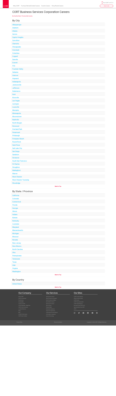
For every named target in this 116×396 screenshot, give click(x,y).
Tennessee (16, 259)
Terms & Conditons (58, 322)
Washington (16, 271)
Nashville (15, 120)
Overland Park (17, 129)
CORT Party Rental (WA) (78, 301)
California (15, 195)
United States (17, 284)
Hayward (15, 78)
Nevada (15, 240)
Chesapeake (16, 47)
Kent (14, 94)
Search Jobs (106, 6)
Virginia (15, 268)
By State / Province (21, 16)
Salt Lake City (17, 148)
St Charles (16, 164)
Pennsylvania (16, 256)
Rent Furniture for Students (51, 298)
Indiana (14, 214)
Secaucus (15, 158)
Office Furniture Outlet (78, 298)
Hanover (15, 75)
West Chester (17, 177)
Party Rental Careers (57, 6)
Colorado (15, 199)
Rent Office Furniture (50, 301)
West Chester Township (20, 180)
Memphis (15, 110)
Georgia (15, 208)
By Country (29, 16)
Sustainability (21, 301)
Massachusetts (17, 230)
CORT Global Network (78, 303)
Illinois (14, 211)
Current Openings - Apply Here (24, 305)
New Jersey (16, 243)
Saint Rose (16, 145)
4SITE (75, 308)
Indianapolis (16, 82)
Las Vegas (16, 101)
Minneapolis (16, 113)
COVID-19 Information (22, 314)
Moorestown (16, 117)
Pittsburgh (16, 135)
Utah (13, 265)
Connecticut (16, 202)
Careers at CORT (21, 303)
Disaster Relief (49, 307)
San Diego (15, 151)
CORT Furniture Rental (78, 296)
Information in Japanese (51, 314)
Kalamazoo (16, 91)
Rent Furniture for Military (51, 300)
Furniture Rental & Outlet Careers (30, 6)
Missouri (15, 237)
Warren (14, 174)
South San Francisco (19, 161)
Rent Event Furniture (50, 303)
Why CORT (16, 6)
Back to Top (58, 186)
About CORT (20, 296)
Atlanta (14, 31)
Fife (13, 66)
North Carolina (17, 249)
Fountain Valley (17, 69)
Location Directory (22, 308)
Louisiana (15, 224)
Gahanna (15, 72)
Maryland (15, 227)
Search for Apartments (50, 310)
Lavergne (15, 104)
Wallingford (16, 170)
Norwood (15, 126)
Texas (14, 262)
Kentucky (15, 221)
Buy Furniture (48, 305)
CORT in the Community (23, 307)
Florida (14, 205)
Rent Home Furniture (50, 296)
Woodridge (16, 183)
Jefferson (15, 88)
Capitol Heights (17, 37)
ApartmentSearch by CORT (79, 307)
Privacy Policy (19, 322)
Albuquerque (16, 25)
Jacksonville (16, 85)
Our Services (20, 300)
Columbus (15, 53)
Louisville (15, 107)
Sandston (15, 155)
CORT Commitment (22, 298)
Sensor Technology (50, 316)
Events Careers (45, 6)
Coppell (15, 56)
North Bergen (17, 123)
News (19, 310)
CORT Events (76, 300)
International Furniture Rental (52, 312)
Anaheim (15, 28)
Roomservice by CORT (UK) (79, 305)
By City (14, 16)
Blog (19, 312)
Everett (15, 63)
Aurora (14, 34)
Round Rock (16, 142)
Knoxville (15, 98)
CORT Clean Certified (22, 316)
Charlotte (15, 44)
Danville (15, 59)
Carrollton (15, 40)
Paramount (16, 132)
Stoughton (16, 167)
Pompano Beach (18, 139)
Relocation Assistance (50, 308)
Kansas (14, 218)
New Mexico (16, 246)
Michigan (15, 233)
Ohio (14, 252)
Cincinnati (15, 50)
